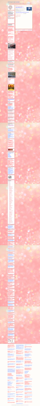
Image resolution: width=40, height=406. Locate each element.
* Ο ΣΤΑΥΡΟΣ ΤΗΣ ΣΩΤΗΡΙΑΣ (10, 203)
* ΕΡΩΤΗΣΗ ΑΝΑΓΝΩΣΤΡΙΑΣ (10, 198)
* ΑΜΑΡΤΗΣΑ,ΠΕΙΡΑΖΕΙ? (11, 210)
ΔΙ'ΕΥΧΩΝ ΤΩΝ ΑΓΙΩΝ (13, 2)
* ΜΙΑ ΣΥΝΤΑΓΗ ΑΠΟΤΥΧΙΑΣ (10, 197)
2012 (9, 184)
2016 (9, 181)
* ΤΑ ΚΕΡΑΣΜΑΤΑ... (10, 202)
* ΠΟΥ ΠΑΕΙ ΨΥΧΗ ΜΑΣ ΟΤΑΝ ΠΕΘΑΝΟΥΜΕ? (10, 54)
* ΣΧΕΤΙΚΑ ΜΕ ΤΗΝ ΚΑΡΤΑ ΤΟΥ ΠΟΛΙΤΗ (11, 190)
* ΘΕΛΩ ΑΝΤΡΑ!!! (9, 55)
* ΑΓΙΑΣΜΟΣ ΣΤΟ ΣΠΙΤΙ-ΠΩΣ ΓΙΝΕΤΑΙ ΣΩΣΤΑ (10, 51)
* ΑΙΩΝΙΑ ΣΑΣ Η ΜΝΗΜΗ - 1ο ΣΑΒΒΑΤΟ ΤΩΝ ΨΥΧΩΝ (10, 58)
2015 (9, 182)
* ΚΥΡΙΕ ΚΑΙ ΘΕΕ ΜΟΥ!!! (10, 193)
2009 (9, 223)
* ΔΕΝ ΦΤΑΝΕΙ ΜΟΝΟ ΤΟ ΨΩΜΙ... (11, 205)
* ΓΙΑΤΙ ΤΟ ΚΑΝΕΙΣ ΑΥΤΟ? (10, 215)
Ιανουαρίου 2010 (10, 222)
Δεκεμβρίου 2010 (10, 186)
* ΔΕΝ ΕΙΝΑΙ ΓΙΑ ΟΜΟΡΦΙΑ (10, 209)
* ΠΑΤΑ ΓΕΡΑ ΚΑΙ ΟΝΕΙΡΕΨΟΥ (10, 192)
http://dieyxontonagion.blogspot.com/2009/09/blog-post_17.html (11, 114)
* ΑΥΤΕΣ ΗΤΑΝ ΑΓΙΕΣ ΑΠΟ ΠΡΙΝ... (10, 201)
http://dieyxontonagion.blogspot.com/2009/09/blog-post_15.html (11, 119)
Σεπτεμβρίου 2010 (10, 188)
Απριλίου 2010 (10, 220)
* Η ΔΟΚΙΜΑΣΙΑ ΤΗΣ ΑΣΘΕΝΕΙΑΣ (10, 212)
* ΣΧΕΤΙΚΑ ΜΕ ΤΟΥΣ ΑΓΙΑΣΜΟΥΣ (11, 56)
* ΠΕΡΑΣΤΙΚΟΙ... (10, 206)
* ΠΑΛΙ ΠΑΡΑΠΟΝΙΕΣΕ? (11, 200)
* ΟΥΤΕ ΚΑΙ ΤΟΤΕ (10, 191)
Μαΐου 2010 (10, 219)
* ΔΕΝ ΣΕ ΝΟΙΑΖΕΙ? (10, 214)
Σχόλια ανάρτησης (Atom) (25, 31)
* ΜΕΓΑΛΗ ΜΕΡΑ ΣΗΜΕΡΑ (10, 216)
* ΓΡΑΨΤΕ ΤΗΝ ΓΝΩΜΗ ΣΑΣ (10, 53)
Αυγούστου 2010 (10, 217)
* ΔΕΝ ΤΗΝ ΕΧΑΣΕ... (10, 207)
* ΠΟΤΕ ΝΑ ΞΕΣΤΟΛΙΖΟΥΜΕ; (10, 59)
